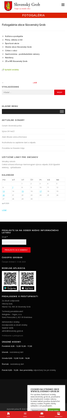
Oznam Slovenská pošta (12, 125)
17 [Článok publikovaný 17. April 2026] (41, 191)
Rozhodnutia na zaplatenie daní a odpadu (19, 142)
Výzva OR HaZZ (8, 131)
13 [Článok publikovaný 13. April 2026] (4, 191)
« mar (4, 210)
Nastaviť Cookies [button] (38, 410)
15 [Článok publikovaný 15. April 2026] (23, 191)
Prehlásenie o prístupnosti (12, 335)
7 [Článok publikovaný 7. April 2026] (12, 187)
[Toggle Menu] (62, 111)
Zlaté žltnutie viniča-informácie (14, 137)
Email (5, 237)
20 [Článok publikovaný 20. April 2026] (4, 195)
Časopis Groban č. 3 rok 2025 (14, 262)
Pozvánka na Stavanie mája (13, 148)
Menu (63, 5)
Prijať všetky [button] (54, 410)
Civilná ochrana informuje (12, 164)
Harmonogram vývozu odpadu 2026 (38, 164)
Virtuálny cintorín (8, 161)
